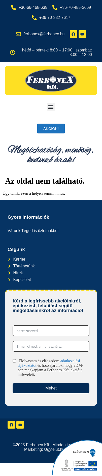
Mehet (50, 388)
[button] (51, 107)
